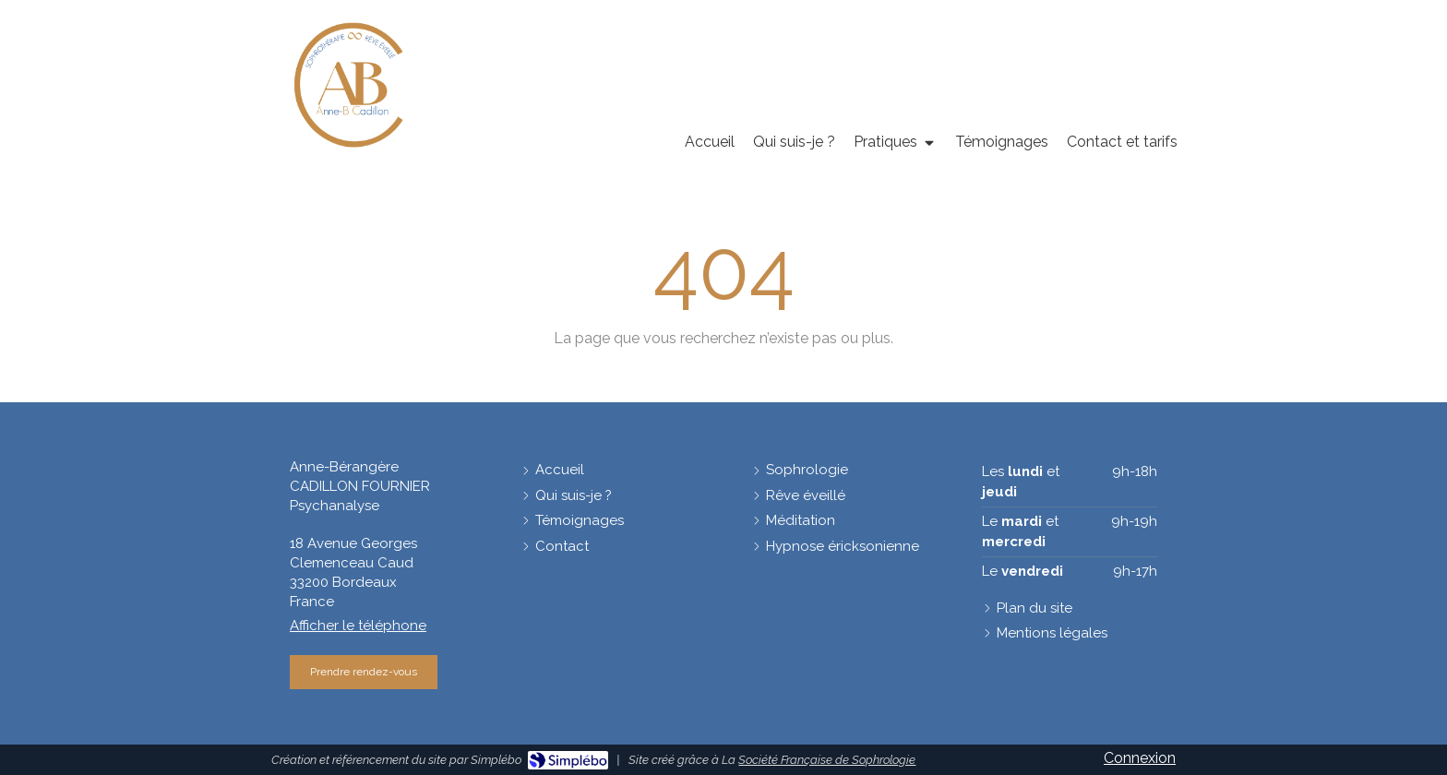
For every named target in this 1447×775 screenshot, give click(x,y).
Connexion (1140, 758)
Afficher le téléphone (358, 625)
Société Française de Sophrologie (826, 760)
